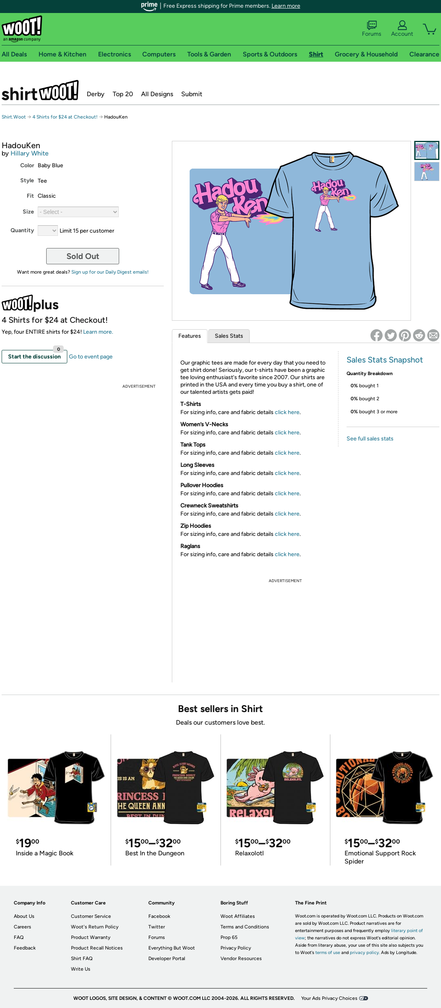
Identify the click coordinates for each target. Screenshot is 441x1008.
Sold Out (82, 256)
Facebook (159, 916)
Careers (22, 927)
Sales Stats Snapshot (385, 360)
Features (189, 335)
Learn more (286, 5)
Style (27, 180)
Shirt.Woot (40, 90)
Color (27, 165)
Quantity (22, 230)
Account (402, 28)
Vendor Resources (241, 958)
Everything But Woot (171, 948)
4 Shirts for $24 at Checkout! (65, 117)
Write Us (80, 969)
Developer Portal (166, 958)
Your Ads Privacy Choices (329, 998)
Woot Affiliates (237, 916)
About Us (24, 916)
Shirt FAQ (81, 958)
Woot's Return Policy (94, 927)
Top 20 (123, 94)
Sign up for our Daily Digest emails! (110, 272)
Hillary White (30, 153)
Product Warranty (90, 937)
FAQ (19, 937)
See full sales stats (370, 438)
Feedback (25, 948)
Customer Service (91, 916)
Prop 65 (229, 937)
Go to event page (91, 356)
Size (28, 211)
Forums (371, 28)
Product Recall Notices (97, 948)
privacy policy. (365, 952)
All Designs (157, 94)
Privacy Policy (235, 948)
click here (287, 412)
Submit (191, 94)
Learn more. (98, 331)
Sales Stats (229, 335)
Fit (30, 195)
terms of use (327, 952)
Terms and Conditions (244, 927)
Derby (96, 94)
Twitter (156, 927)
